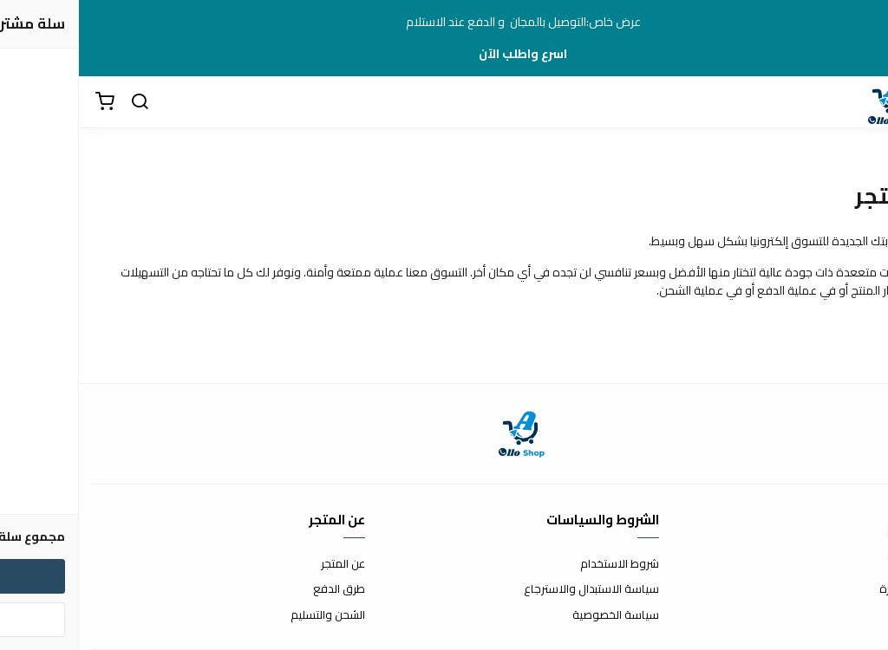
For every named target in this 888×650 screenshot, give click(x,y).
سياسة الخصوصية (536, 615)
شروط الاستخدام (540, 564)
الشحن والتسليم (249, 615)
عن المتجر (264, 564)
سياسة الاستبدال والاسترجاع (512, 589)
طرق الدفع (260, 589)
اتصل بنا (857, 564)
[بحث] (61, 102)
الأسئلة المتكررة (837, 589)
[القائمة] (862, 102)
